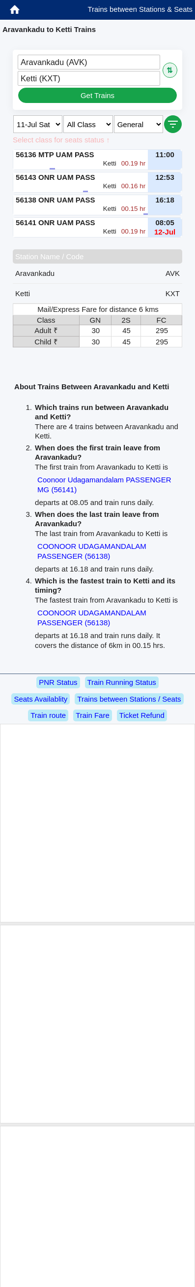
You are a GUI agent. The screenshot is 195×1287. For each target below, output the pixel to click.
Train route (48, 715)
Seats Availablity (40, 699)
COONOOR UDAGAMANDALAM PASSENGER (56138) (91, 551)
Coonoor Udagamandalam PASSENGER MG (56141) (104, 484)
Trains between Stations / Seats (129, 699)
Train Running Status (121, 682)
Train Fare (93, 715)
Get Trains (97, 95)
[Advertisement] (96, 823)
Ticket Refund (142, 715)
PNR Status (58, 682)
